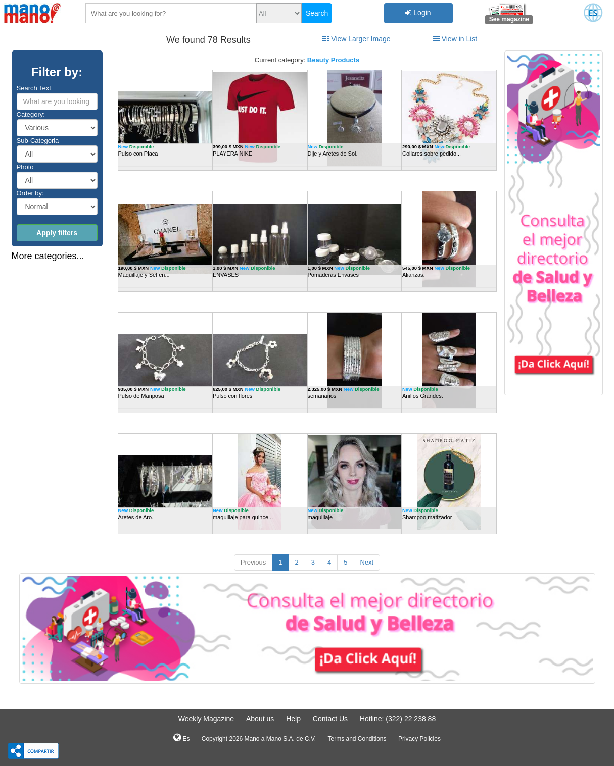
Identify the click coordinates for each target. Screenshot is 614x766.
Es (181, 737)
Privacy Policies (419, 738)
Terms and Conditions (356, 738)
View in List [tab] (455, 39)
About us (260, 718)
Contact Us (330, 718)
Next (367, 562)
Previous (253, 562)
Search (317, 13)
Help (293, 718)
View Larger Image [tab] (356, 39)
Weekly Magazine (206, 718)
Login (418, 13)
